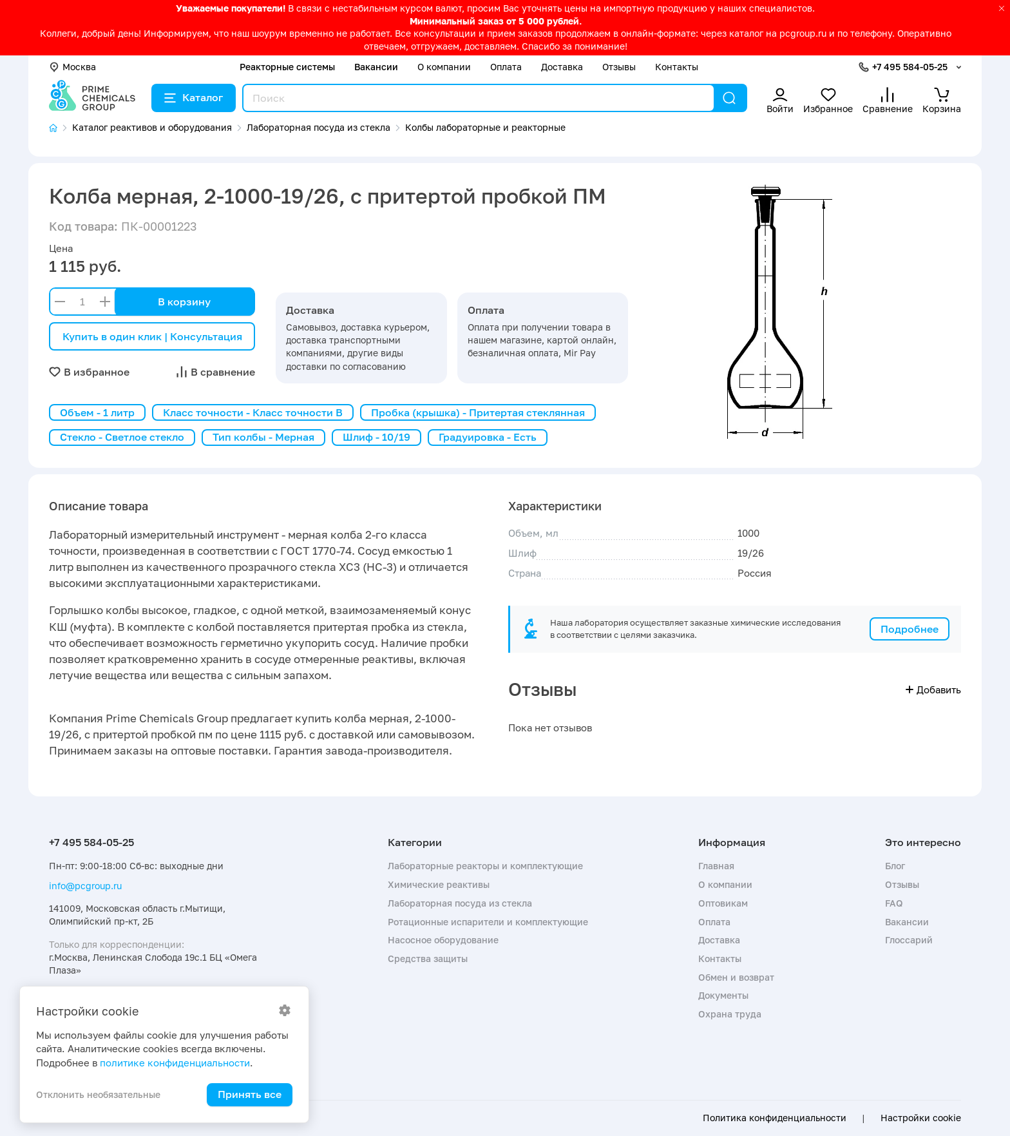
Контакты (676, 66)
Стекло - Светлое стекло (122, 436)
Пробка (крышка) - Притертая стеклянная (478, 412)
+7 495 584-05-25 (910, 66)
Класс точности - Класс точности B (253, 412)
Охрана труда (729, 1013)
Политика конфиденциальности (774, 1118)
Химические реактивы (439, 884)
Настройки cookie (921, 1118)
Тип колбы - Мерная (263, 436)
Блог (895, 865)
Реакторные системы (287, 66)
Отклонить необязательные (98, 1094)
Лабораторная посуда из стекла (460, 903)
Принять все (249, 1094)
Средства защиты (428, 958)
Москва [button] (72, 66)
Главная (716, 865)
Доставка (562, 66)
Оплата (506, 66)
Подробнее (910, 628)
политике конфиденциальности (175, 1062)
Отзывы (619, 66)
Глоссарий (909, 939)
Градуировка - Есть (488, 436)
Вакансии (376, 66)
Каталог (193, 97)
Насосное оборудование (443, 939)
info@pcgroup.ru (85, 885)
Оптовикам (723, 903)
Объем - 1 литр (97, 412)
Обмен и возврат (736, 977)
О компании (444, 66)
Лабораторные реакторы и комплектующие (485, 865)
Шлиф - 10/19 (376, 436)
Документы (723, 995)
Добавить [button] (933, 689)
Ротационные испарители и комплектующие (488, 921)
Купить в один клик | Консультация (152, 336)
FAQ (894, 903)
